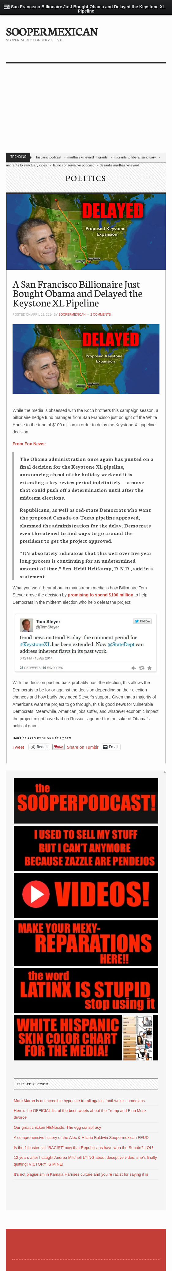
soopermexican (71, 314)
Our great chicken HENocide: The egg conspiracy (57, 1127)
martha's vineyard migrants (87, 157)
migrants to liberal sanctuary (135, 157)
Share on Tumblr (83, 747)
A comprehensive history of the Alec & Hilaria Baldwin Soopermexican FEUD (81, 1137)
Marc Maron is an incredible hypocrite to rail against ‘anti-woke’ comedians (79, 1100)
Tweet (18, 747)
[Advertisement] (86, 109)
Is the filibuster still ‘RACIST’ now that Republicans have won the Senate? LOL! (83, 1147)
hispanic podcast (48, 157)
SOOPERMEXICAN (52, 30)
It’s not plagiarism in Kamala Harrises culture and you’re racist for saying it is (81, 1174)
